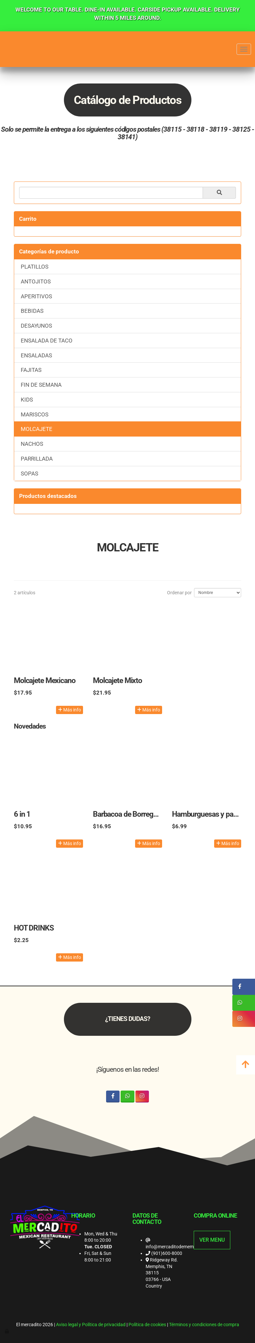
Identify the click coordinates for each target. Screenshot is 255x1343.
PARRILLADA (37, 458)
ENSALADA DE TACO (46, 340)
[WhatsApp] (127, 1096)
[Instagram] (142, 1096)
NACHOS (32, 444)
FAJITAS (31, 370)
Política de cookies (147, 1324)
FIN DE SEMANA (41, 384)
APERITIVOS (36, 296)
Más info (69, 709)
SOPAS (29, 473)
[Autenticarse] (7, 1331)
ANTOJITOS (36, 281)
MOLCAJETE (36, 429)
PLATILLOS (34, 266)
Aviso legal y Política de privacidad (91, 1324)
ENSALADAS (36, 355)
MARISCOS (34, 414)
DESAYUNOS (36, 325)
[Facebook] (113, 1096)
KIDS (27, 399)
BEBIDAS (32, 311)
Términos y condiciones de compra (204, 1324)
